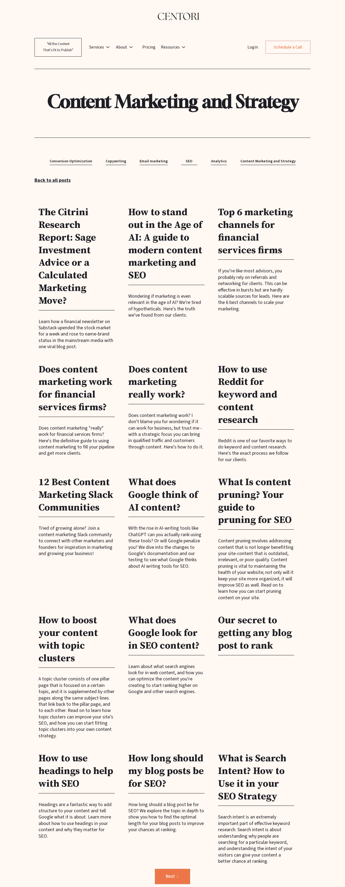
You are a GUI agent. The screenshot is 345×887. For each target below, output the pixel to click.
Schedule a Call (288, 47)
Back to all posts (52, 180)
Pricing (149, 47)
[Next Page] (172, 877)
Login (252, 47)
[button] (101, 47)
